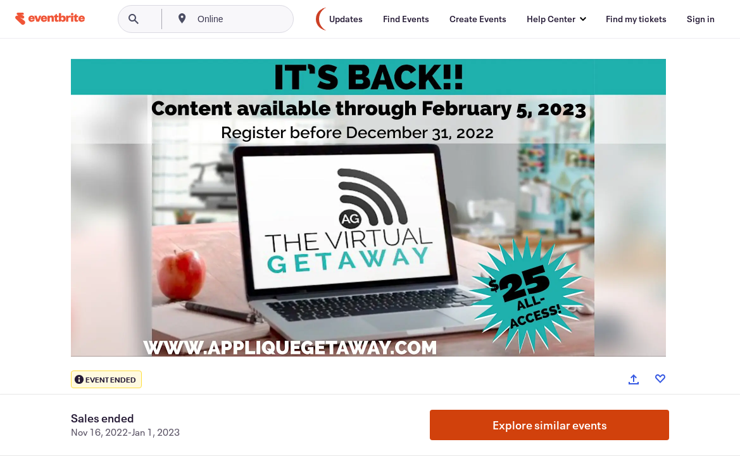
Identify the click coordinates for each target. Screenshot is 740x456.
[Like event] (660, 379)
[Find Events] (406, 19)
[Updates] (346, 19)
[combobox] (253, 19)
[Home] (50, 19)
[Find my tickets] (636, 19)
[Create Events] (478, 19)
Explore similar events (549, 425)
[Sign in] (701, 19)
